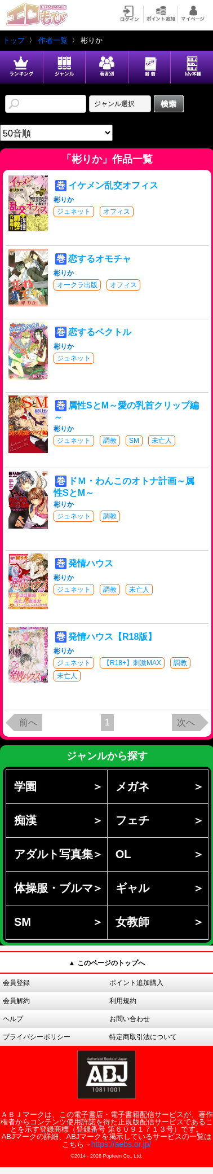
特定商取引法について (143, 1037)
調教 (110, 441)
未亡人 (162, 441)
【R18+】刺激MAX (132, 663)
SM (134, 441)
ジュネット (74, 212)
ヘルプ (13, 1019)
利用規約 (122, 1001)
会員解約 (16, 1001)
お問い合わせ (129, 1019)
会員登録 (16, 983)
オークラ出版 (77, 285)
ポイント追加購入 (136, 983)
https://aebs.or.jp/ (121, 1144)
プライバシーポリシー (36, 1037)
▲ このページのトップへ (106, 963)
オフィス (116, 212)
